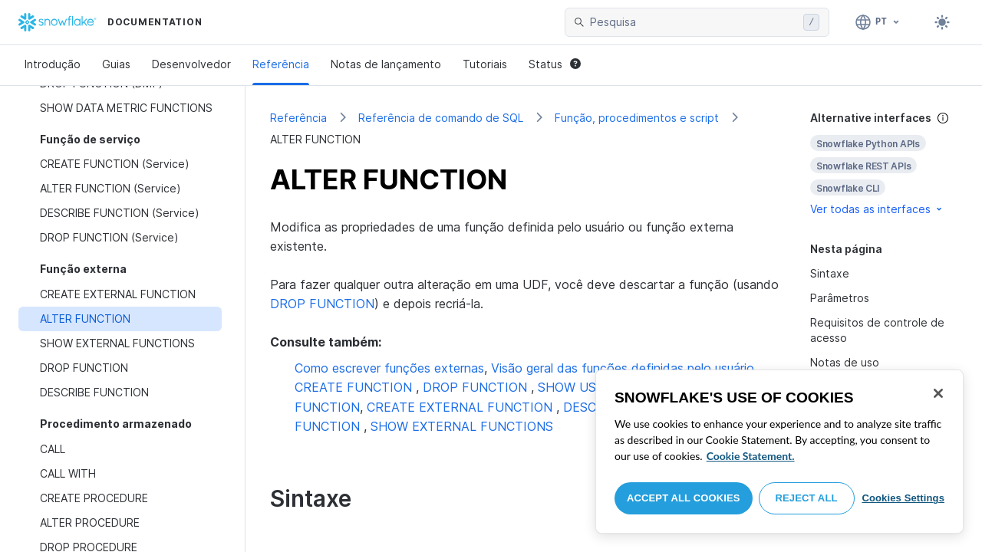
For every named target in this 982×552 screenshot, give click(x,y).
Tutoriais (485, 64)
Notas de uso (844, 362)
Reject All (807, 498)
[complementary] (883, 163)
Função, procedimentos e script (637, 117)
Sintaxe (829, 273)
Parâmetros (839, 297)
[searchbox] (693, 22)
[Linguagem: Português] (878, 22)
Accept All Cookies (683, 498)
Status (555, 64)
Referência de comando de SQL (440, 117)
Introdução (53, 64)
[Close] (938, 393)
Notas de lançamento (386, 64)
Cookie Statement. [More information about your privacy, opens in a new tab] (751, 455)
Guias (116, 64)
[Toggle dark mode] (942, 22)
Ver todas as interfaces (877, 208)
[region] (779, 452)
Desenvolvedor (191, 64)
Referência (280, 64)
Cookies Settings (903, 498)
